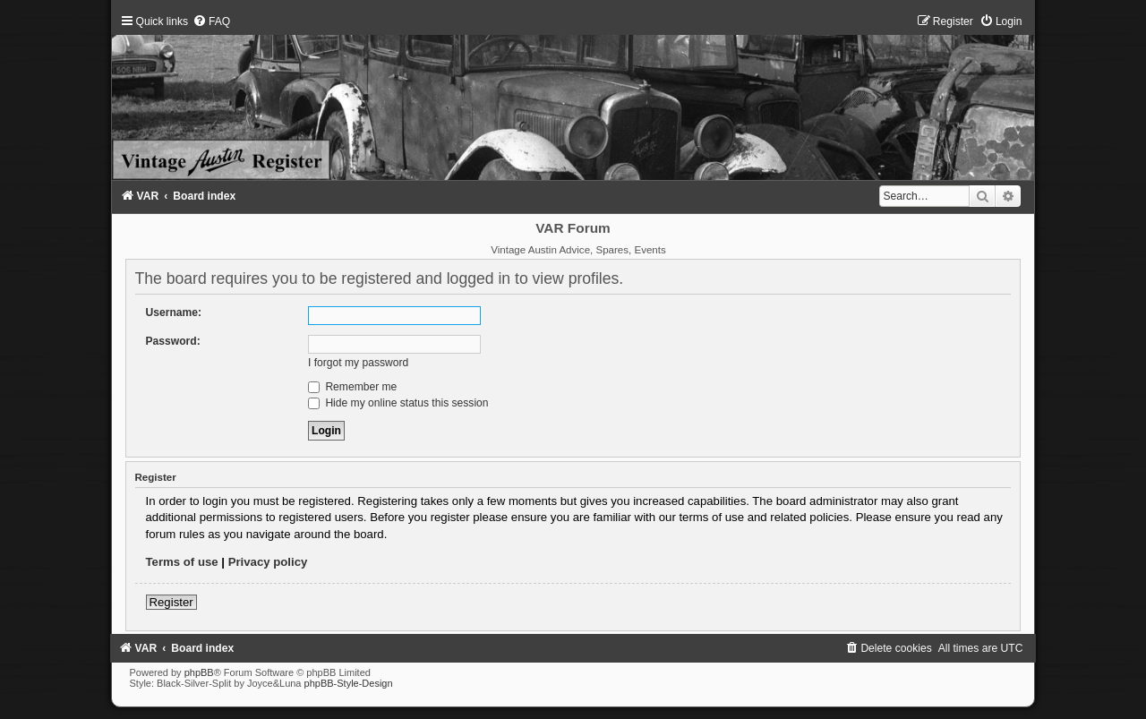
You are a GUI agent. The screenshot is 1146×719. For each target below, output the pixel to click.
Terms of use (182, 562)
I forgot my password (358, 362)
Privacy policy (268, 562)
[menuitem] (211, 21)
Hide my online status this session (398, 403)
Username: (174, 312)
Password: (173, 341)
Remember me (352, 387)
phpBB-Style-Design (348, 683)
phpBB (199, 672)
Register (171, 602)
